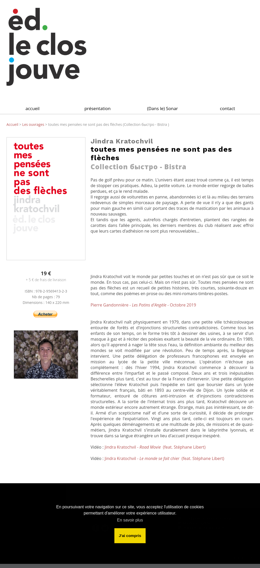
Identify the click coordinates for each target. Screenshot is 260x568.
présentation (97, 108)
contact (227, 108)
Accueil (12, 124)
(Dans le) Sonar (162, 108)
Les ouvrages (33, 124)
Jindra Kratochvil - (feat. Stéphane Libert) (155, 447)
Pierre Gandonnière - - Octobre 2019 (143, 305)
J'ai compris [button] (130, 535)
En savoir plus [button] (130, 520)
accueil (33, 108)
